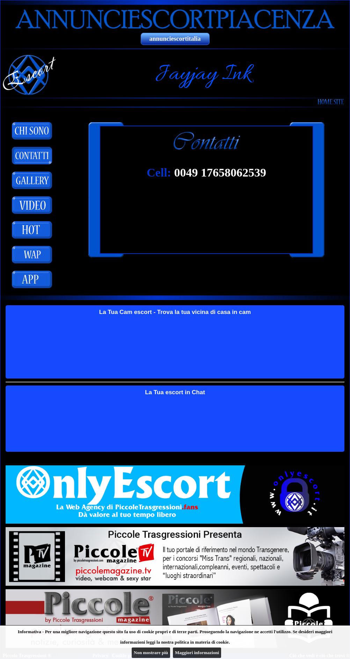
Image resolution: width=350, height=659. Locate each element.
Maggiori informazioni (197, 652)
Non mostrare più (151, 652)
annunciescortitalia (175, 38)
